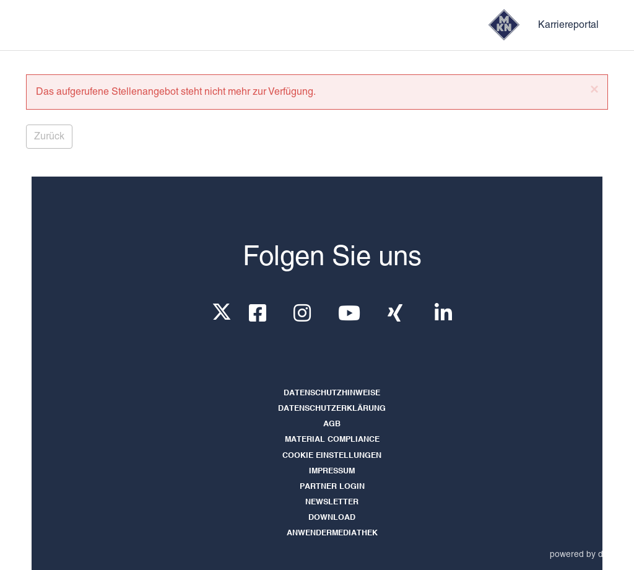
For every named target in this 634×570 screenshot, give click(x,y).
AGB (332, 424)
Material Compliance (332, 440)
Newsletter (331, 502)
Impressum (332, 471)
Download (331, 518)
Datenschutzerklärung (332, 409)
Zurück (49, 136)
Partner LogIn (332, 487)
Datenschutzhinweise (332, 393)
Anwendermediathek (332, 533)
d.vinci (610, 554)
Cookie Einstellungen (331, 456)
